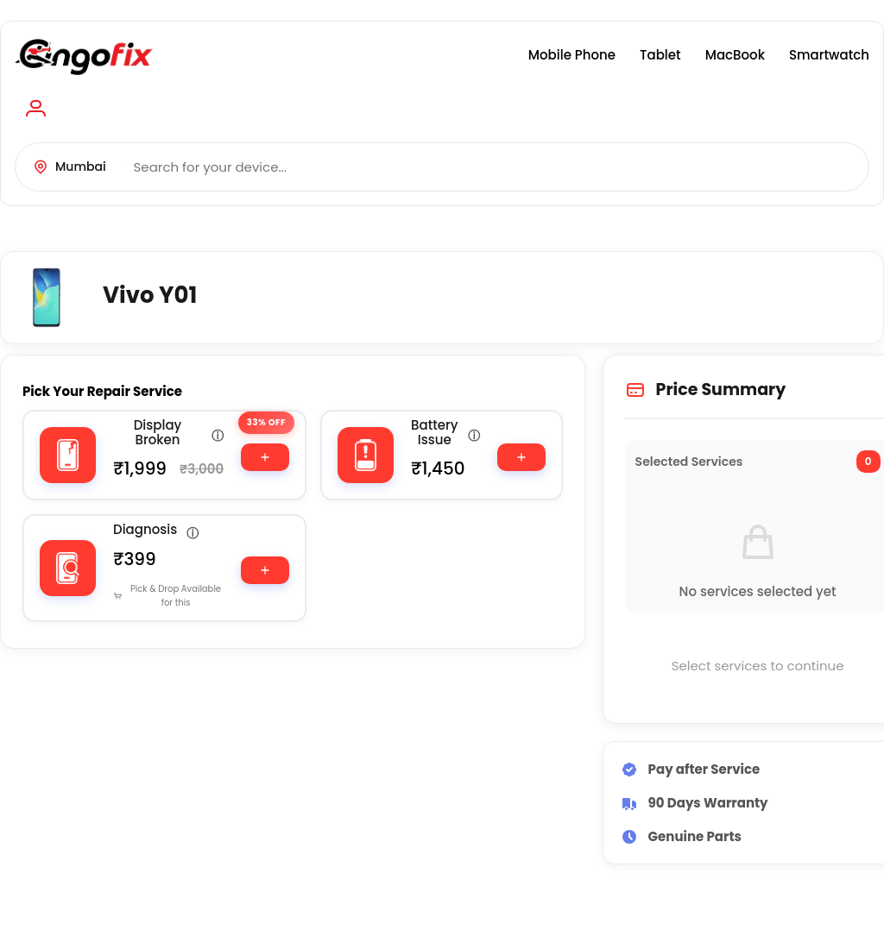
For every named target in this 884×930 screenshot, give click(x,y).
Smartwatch (829, 55)
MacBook (735, 55)
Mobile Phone (572, 55)
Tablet (660, 55)
